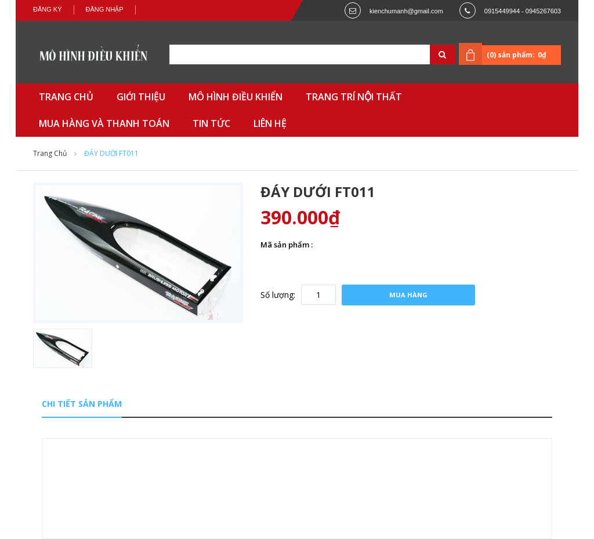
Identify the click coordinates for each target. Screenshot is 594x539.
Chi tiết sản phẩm (82, 403)
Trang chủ (50, 153)
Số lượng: (277, 294)
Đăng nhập (105, 9)
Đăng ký (47, 9)
